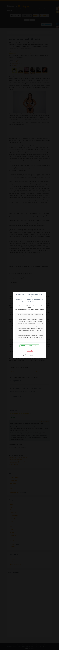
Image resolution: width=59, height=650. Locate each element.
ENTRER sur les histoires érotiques (29, 345)
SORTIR (30, 350)
